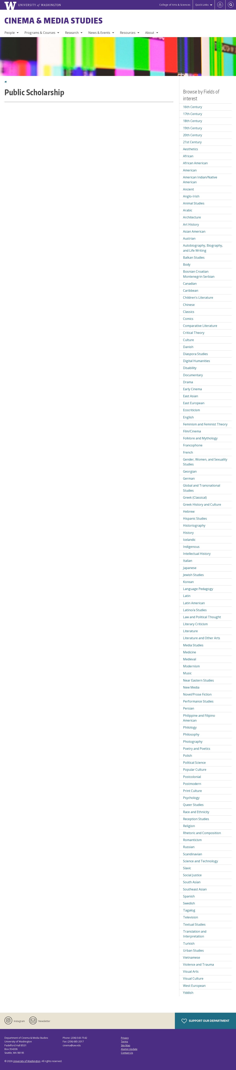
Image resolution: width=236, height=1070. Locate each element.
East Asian (190, 396)
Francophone (192, 445)
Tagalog (189, 910)
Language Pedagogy (198, 589)
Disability (189, 368)
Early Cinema (192, 389)
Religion (189, 826)
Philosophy (191, 734)
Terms (124, 1041)
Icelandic (189, 540)
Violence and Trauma (198, 964)
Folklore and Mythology (200, 438)
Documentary (193, 375)
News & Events (99, 33)
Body (186, 264)
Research (72, 33)
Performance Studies (198, 701)
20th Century (192, 135)
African (188, 156)
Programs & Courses (39, 33)
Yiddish (188, 993)
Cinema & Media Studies (53, 20)
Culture (188, 340)
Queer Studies (193, 805)
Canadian (190, 283)
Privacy (125, 1037)
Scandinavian (192, 854)
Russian (188, 847)
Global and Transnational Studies (201, 488)
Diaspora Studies (195, 354)
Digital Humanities (196, 361)
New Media (191, 687)
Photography (192, 741)
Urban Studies (193, 950)
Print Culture (192, 791)
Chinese (189, 305)
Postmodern (192, 784)
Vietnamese (191, 957)
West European (194, 986)
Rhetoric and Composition (202, 833)
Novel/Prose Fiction (197, 694)
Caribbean (190, 290)
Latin (186, 596)
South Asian (191, 882)
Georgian (190, 471)
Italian (187, 561)
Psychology (191, 798)
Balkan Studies (194, 257)
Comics (188, 319)
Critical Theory (193, 333)
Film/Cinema (192, 431)
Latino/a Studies (195, 610)
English (188, 417)
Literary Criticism (195, 624)
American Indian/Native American (200, 179)
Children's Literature (198, 297)
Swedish (189, 903)
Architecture (192, 217)
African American (195, 163)
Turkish (188, 943)
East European (193, 403)
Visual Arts (191, 971)
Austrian (189, 238)
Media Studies (193, 645)
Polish (187, 755)
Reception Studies (196, 819)
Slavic (187, 868)
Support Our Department (205, 1021)
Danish (188, 347)
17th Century (192, 114)
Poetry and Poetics (196, 748)
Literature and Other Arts (201, 638)
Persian (188, 708)
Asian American (194, 231)
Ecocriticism (191, 410)
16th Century (192, 107)
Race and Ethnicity (196, 812)
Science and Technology (200, 861)
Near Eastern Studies (198, 680)
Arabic (187, 210)
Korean (188, 582)
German (189, 478)
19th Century (192, 128)
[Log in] (220, 5)
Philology (190, 727)
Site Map (125, 1045)
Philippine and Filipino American (199, 718)
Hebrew (188, 511)
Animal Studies (193, 203)
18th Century (192, 121)
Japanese (189, 568)
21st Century (192, 142)
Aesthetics (190, 149)
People (9, 33)
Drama (188, 382)
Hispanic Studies (195, 518)
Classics (188, 312)
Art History (191, 224)
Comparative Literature (200, 326)
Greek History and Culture (202, 504)
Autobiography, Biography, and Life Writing (203, 248)
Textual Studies (194, 924)
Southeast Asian (195, 889)
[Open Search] (231, 5)
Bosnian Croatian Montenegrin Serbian (198, 274)
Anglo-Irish (191, 196)
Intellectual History (197, 554)
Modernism (191, 666)
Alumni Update (129, 1049)
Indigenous (191, 547)
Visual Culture (193, 978)
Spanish (189, 896)
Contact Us (127, 1052)
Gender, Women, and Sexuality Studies (205, 462)
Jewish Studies (193, 575)
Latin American (194, 603)
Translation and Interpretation (194, 934)
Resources (127, 33)
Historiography (194, 525)
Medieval (189, 659)
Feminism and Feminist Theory (205, 424)
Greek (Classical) (195, 497)
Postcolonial (192, 777)
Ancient (188, 189)
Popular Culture (194, 769)
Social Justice (192, 875)
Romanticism (192, 840)
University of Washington (26, 1061)
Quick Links (202, 4)
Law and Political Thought (202, 617)
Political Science (194, 762)
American (190, 170)
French (188, 452)
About (149, 33)
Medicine (189, 652)
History (188, 533)
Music (187, 673)
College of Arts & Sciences (174, 4)
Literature (190, 631)
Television (190, 917)
